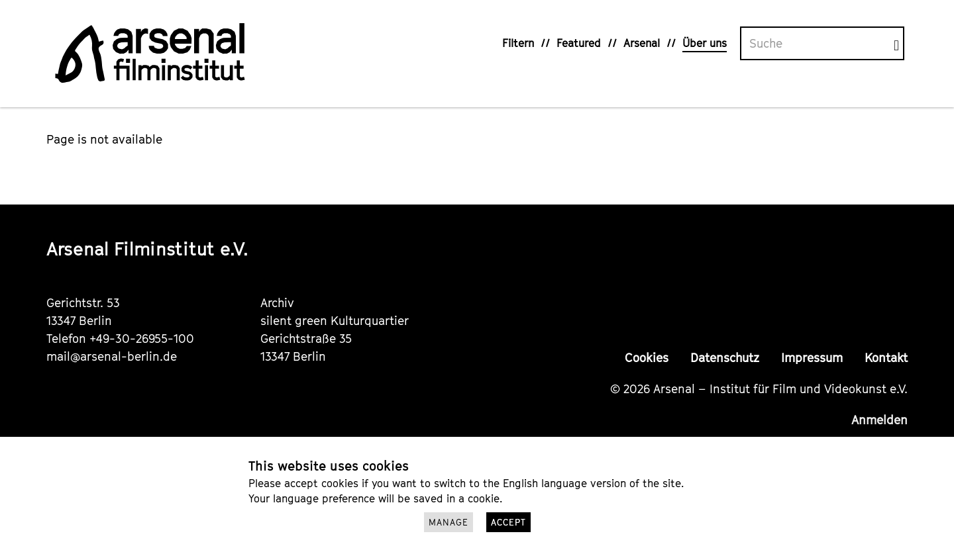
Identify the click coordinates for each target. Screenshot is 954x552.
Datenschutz (724, 358)
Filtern (518, 43)
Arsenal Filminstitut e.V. (147, 248)
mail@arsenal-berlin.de (111, 356)
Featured (578, 43)
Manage (448, 522)
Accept (508, 522)
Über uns (704, 43)
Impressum (812, 358)
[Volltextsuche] (817, 43)
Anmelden (879, 420)
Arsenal (641, 43)
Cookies (646, 358)
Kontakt (886, 358)
